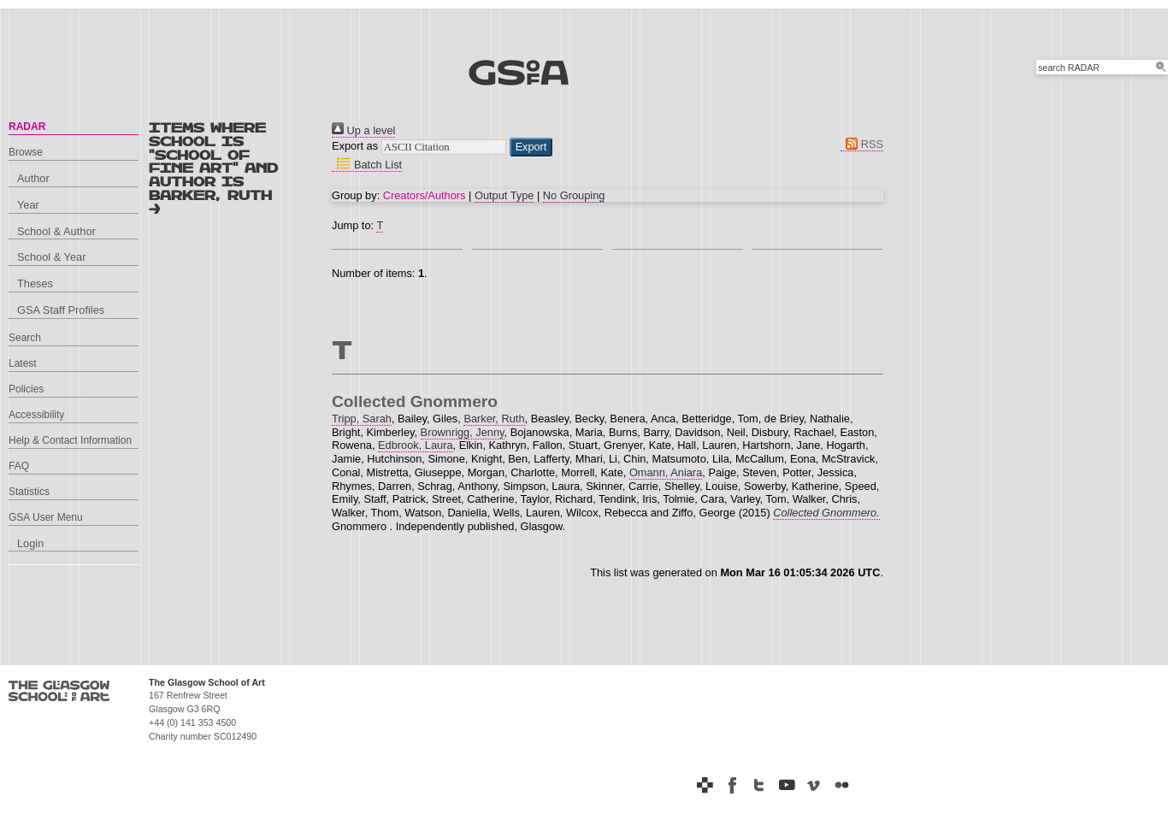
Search (25, 338)
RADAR (27, 127)
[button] (531, 147)
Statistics (29, 492)
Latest (23, 363)
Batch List (367, 164)
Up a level (363, 130)
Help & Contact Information (70, 440)
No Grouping (574, 195)
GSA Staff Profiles (60, 310)
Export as (355, 145)
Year (28, 204)
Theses (35, 283)
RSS (862, 144)
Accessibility (36, 415)
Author (33, 178)
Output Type (504, 195)
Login (30, 543)
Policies (26, 389)
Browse (26, 152)
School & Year (51, 257)
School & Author (56, 231)
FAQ (19, 466)
